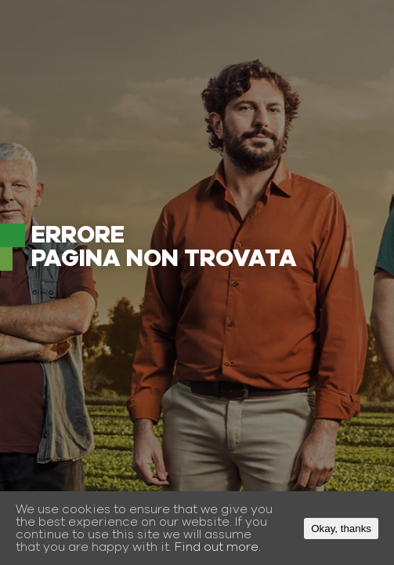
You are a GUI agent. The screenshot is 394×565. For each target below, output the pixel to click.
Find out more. (218, 547)
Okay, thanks (341, 528)
